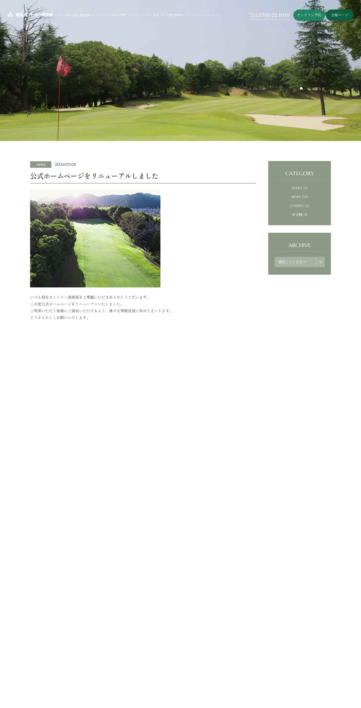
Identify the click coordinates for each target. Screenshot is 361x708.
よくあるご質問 (116, 15)
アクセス (132, 15)
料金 (75, 15)
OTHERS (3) (299, 205)
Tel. (269, 15)
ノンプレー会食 (149, 15)
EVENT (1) (300, 187)
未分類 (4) (300, 214)
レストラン (99, 15)
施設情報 (85, 15)
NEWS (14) (300, 196)
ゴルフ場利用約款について (176, 15)
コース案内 (64, 15)
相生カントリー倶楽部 (20, 13)
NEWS (40, 165)
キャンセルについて (207, 15)
